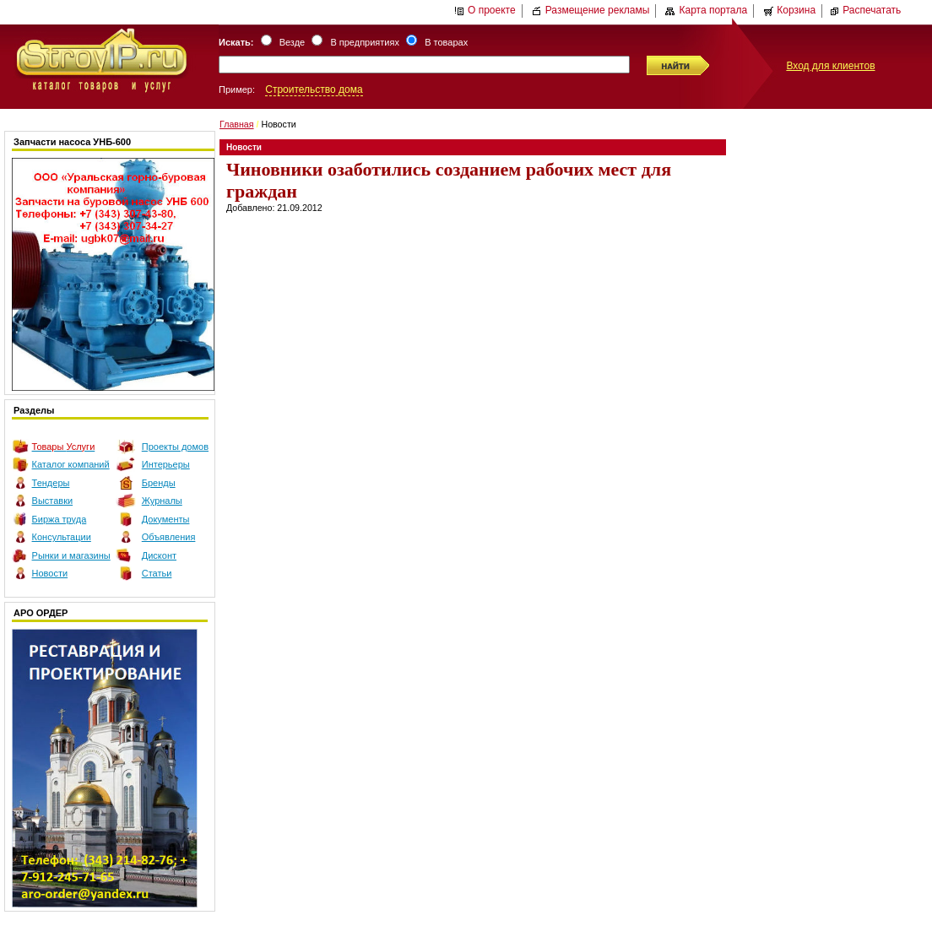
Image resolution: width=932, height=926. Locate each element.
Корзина (789, 10)
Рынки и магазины (71, 555)
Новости (50, 573)
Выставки (52, 500)
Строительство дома (313, 89)
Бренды (159, 483)
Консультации (61, 537)
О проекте (485, 10)
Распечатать (865, 10)
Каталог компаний (71, 464)
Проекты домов (175, 446)
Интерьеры (166, 464)
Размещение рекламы (591, 10)
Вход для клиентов (830, 66)
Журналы (162, 500)
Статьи (157, 573)
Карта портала (706, 10)
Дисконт (159, 555)
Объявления (169, 537)
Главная (236, 124)
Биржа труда (59, 519)
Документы (166, 519)
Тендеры (51, 483)
